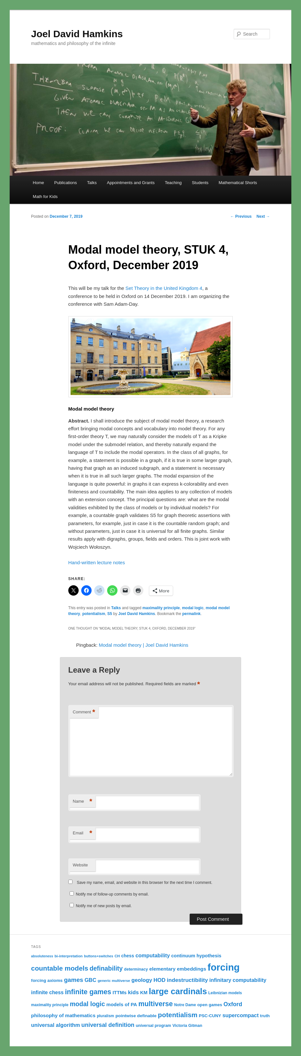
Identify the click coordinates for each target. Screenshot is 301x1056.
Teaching (173, 182)
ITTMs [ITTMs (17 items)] (120, 992)
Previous (241, 216)
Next (263, 216)
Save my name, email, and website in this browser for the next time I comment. (144, 882)
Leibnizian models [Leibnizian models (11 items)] (225, 993)
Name (82, 801)
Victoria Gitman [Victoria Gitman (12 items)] (187, 1025)
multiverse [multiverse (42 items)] (156, 1004)
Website (80, 865)
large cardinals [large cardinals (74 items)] (178, 991)
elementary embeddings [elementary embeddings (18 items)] (177, 969)
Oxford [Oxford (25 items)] (233, 1004)
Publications (65, 182)
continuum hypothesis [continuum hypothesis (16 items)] (196, 955)
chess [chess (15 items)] (127, 955)
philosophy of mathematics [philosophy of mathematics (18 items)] (63, 1015)
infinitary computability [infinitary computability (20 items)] (237, 980)
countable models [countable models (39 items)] (59, 968)
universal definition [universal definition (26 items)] (107, 1025)
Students (200, 182)
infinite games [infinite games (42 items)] (88, 992)
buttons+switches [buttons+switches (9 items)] (98, 956)
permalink (191, 613)
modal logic (193, 608)
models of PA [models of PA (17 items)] (121, 1004)
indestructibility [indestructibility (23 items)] (187, 980)
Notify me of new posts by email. (104, 906)
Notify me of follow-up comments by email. (112, 894)
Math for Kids (45, 196)
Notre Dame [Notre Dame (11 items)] (185, 1005)
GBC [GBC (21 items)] (90, 980)
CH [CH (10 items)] (117, 956)
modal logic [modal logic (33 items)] (87, 1003)
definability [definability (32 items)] (106, 968)
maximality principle (161, 608)
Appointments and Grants (130, 182)
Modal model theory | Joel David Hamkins (143, 645)
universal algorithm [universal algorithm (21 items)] (55, 1025)
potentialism (93, 613)
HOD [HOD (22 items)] (159, 980)
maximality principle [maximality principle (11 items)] (49, 1005)
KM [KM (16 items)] (144, 992)
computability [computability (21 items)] (152, 955)
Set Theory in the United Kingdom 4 (164, 288)
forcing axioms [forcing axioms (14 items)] (46, 980)
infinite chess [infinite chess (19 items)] (47, 992)
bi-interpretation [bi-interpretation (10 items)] (68, 956)
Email (82, 833)
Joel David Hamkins (77, 33)
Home (38, 182)
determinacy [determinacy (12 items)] (136, 969)
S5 (109, 613)
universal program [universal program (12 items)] (153, 1025)
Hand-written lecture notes (96, 562)
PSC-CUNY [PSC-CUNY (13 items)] (210, 1015)
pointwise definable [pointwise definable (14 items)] (136, 1015)
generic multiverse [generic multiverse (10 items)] (114, 981)
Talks (92, 182)
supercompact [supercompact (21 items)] (240, 1015)
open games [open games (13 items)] (209, 1004)
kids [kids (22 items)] (133, 992)
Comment (84, 712)
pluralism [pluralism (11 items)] (105, 1016)
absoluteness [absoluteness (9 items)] (42, 956)
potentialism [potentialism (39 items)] (177, 1014)
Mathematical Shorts (238, 182)
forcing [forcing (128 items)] (223, 967)
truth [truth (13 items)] (265, 1015)
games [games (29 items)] (73, 979)
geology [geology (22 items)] (141, 980)
